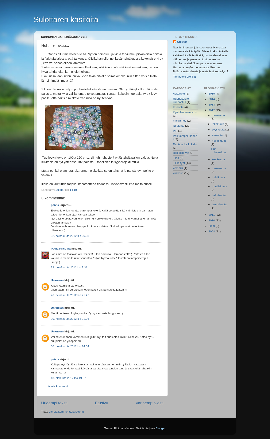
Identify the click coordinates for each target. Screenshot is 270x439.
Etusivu (101, 403)
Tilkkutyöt (179, 163)
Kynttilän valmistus (185, 112)
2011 (212, 214)
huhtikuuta (218, 177)
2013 (212, 104)
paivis (55, 205)
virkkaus (178, 173)
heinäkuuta (219, 140)
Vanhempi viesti (149, 403)
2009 (212, 226)
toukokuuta (219, 168)
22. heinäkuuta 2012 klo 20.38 (70, 235)
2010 (212, 220)
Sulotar (182, 41)
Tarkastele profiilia (184, 76)
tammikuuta (219, 204)
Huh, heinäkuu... (219, 150)
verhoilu (178, 168)
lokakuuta (218, 124)
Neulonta (178, 125)
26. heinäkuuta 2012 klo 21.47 (70, 295)
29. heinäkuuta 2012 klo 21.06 (70, 318)
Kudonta (178, 107)
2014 (212, 99)
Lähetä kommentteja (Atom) (66, 411)
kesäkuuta (218, 159)
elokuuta (218, 135)
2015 (212, 93)
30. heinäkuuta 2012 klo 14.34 (70, 346)
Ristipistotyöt (181, 152)
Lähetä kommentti (58, 386)
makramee (179, 120)
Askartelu (179, 93)
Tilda (176, 157)
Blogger (160, 428)
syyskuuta (218, 129)
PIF (175, 130)
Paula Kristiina (61, 248)
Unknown (57, 280)
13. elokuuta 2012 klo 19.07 (68, 378)
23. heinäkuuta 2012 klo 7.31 (69, 267)
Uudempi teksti (54, 403)
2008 (212, 231)
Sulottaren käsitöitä (66, 19)
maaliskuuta (219, 186)
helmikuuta (219, 195)
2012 (212, 110)
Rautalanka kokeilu (185, 144)
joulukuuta (218, 115)
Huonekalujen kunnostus (181, 100)
